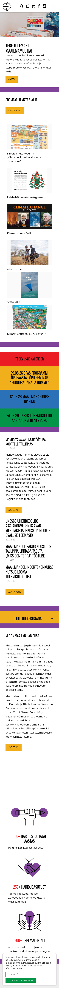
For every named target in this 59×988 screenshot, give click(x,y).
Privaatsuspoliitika (32, 962)
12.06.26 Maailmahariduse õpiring (29, 399)
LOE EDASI (13, 509)
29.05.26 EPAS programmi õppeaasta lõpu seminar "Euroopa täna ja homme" (29, 377)
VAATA (11, 79)
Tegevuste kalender (29, 359)
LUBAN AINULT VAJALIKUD (21, 980)
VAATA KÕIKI (14, 110)
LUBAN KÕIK (14, 974)
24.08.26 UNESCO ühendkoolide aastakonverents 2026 (29, 418)
